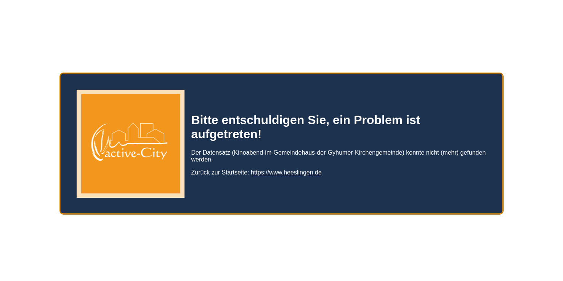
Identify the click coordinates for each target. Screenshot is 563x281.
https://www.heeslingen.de (286, 169)
